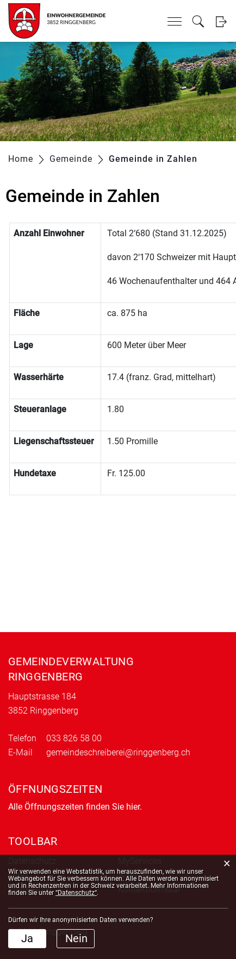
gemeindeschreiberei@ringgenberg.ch (118, 752)
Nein (76, 938)
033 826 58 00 (74, 738)
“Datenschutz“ (76, 893)
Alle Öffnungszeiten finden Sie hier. (75, 807)
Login (221, 21)
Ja (27, 938)
